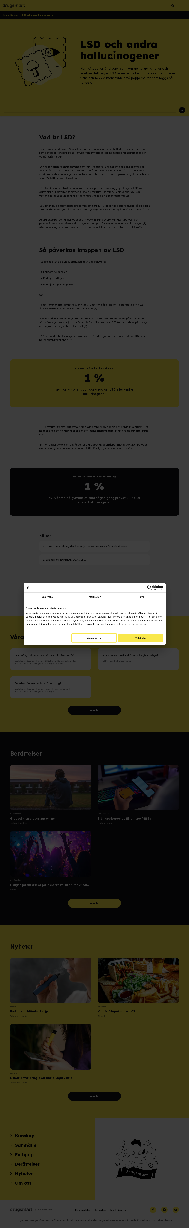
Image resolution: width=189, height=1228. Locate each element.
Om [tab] (142, 596)
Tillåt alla (140, 638)
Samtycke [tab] (47, 596)
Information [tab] (94, 596)
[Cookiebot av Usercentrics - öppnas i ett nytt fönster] (149, 587)
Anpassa (94, 638)
